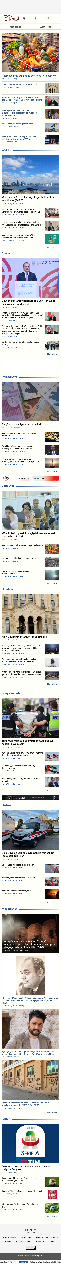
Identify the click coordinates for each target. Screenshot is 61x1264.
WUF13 (6, 150)
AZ (48, 18)
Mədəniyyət (9, 908)
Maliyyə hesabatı (26, 1238)
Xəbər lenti (45, 26)
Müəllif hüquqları (11, 1242)
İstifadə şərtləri (26, 1242)
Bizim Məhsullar (52, 1238)
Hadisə (6, 805)
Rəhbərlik (39, 1238)
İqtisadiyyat (9, 377)
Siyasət (6, 253)
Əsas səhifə (15, 26)
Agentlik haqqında (9, 1238)
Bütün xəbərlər (52, 247)
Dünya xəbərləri (12, 693)
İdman (6, 1118)
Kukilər (53, 1242)
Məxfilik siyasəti (42, 1242)
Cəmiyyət (8, 485)
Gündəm (7, 589)
